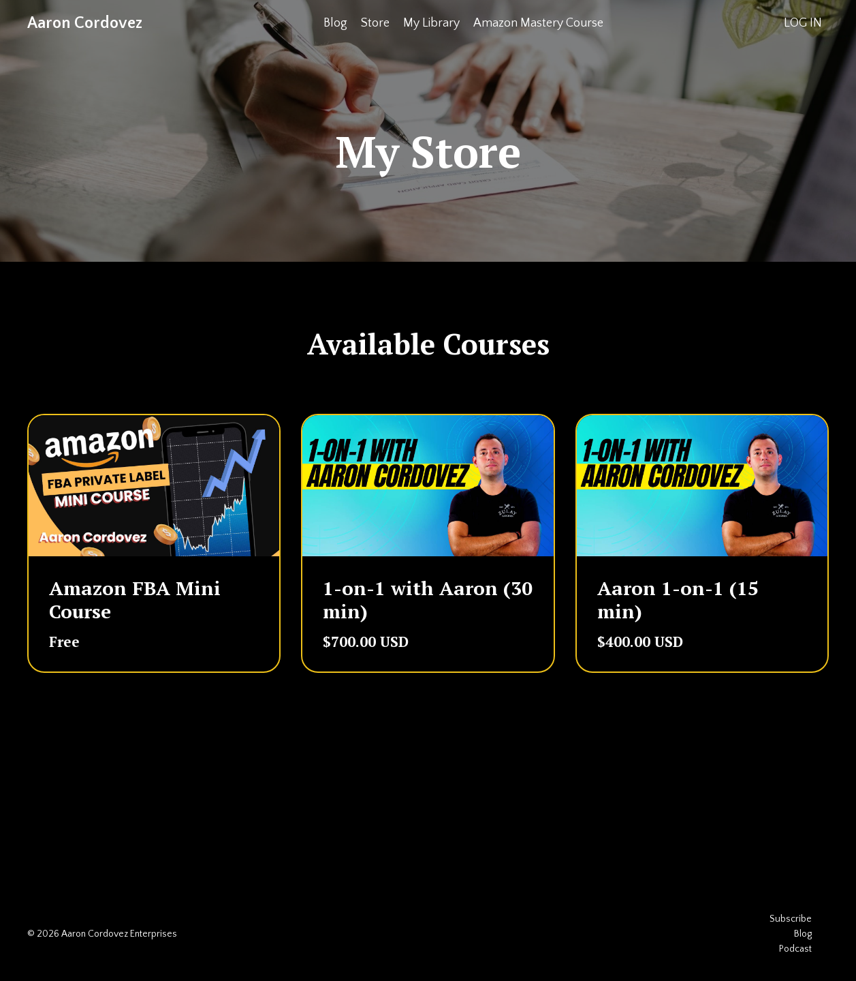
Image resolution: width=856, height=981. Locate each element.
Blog (335, 23)
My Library (431, 23)
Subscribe (791, 919)
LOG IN (803, 23)
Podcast (795, 949)
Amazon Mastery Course (538, 23)
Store (375, 23)
